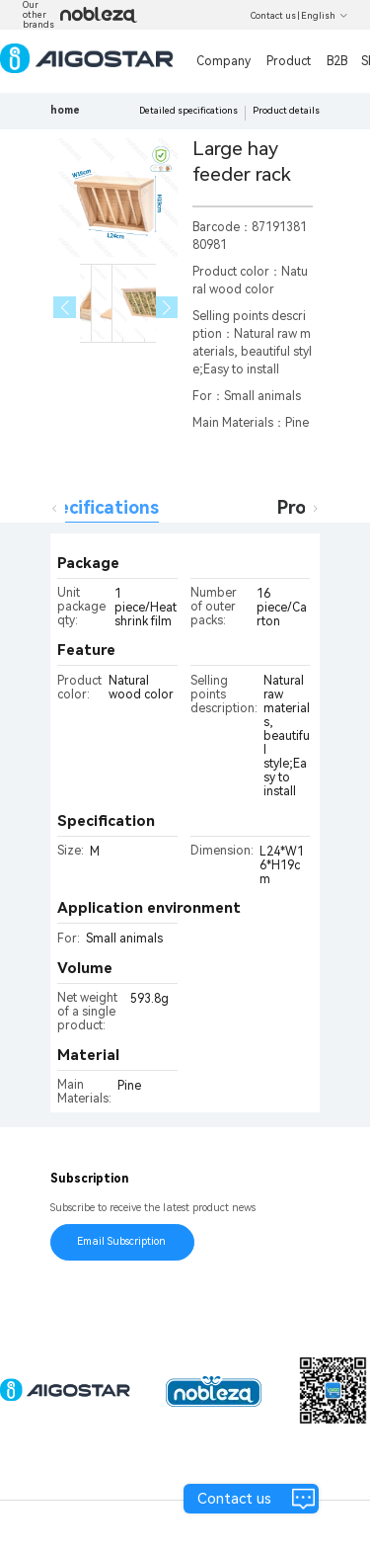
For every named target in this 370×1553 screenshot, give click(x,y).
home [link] (65, 110)
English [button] (324, 16)
